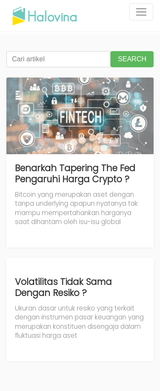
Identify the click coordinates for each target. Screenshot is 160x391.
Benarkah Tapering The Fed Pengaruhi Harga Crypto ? (75, 173)
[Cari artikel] (58, 59)
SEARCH (132, 59)
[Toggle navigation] (141, 11)
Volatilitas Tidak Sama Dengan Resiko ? (63, 287)
